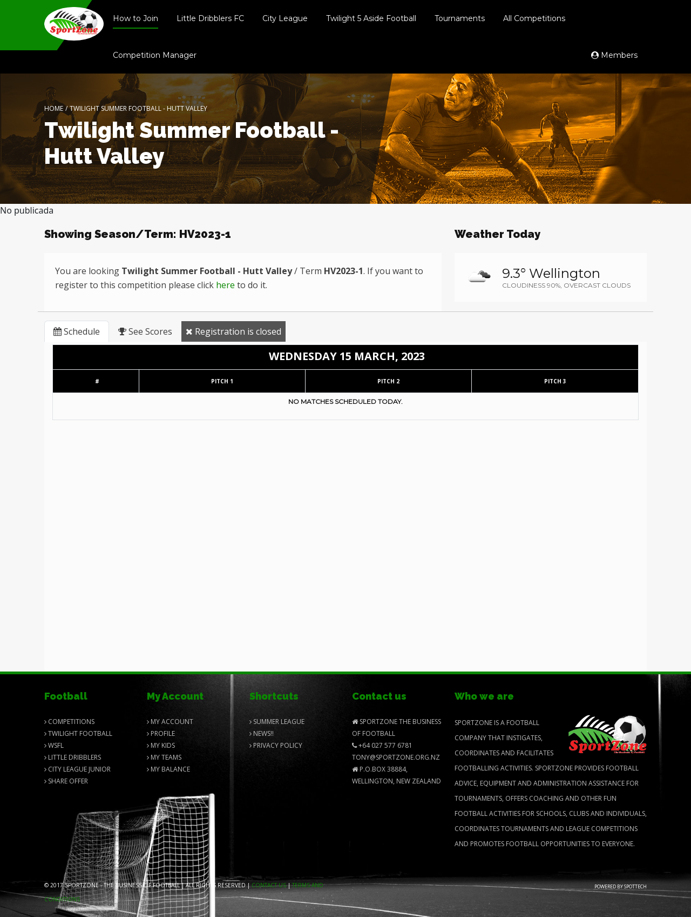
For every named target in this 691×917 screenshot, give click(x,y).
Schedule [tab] (76, 331)
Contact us (269, 885)
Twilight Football (78, 733)
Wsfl (54, 745)
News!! (261, 733)
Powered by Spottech (620, 886)
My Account (170, 721)
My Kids (161, 745)
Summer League (276, 721)
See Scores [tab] (145, 331)
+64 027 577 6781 (382, 745)
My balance (168, 769)
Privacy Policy (275, 745)
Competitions (69, 721)
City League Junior (77, 769)
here (225, 285)
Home (53, 108)
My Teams (164, 757)
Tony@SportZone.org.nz (396, 757)
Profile (161, 733)
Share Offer (66, 781)
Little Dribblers (72, 757)
